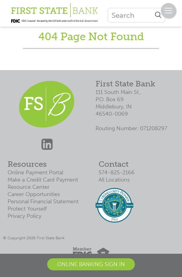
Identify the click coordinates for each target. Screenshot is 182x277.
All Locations (114, 179)
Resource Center (28, 187)
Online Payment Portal (35, 172)
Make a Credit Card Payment (43, 179)
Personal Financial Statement (43, 201)
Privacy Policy (24, 216)
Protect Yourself (27, 208)
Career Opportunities (34, 194)
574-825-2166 (117, 172)
